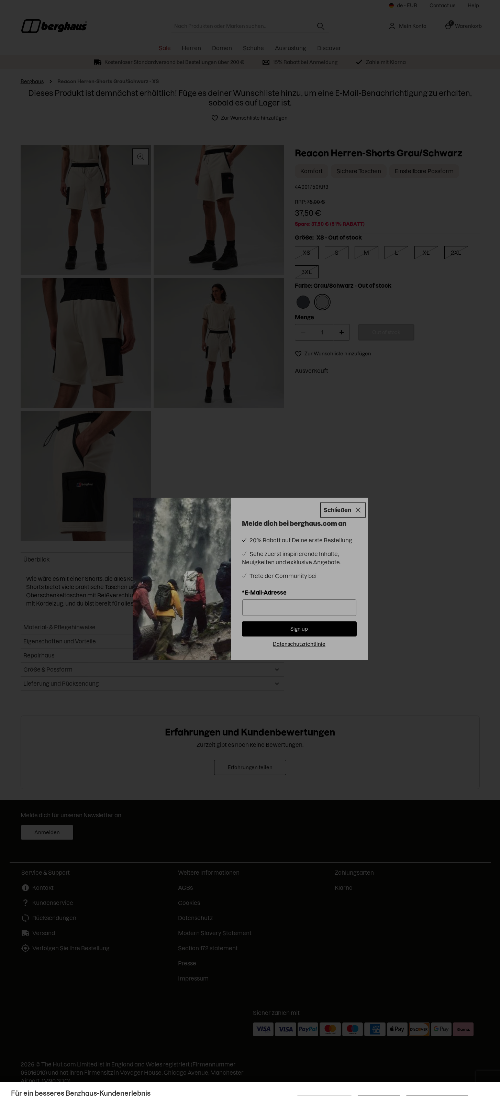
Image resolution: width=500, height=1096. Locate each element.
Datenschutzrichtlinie (299, 644)
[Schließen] (343, 510)
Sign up (299, 629)
